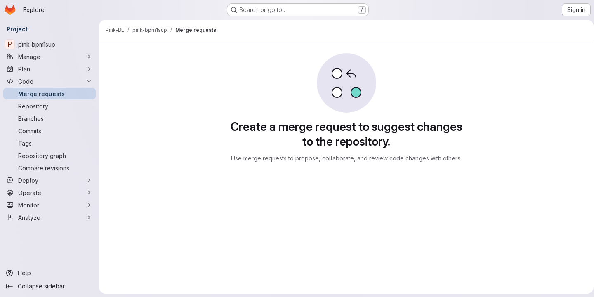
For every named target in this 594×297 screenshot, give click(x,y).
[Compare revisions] (49, 168)
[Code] (49, 81)
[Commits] (49, 131)
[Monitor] (49, 205)
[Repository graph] (49, 155)
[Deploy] (49, 180)
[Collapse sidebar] (49, 286)
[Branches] (49, 118)
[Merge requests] (49, 93)
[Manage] (49, 56)
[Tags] (49, 143)
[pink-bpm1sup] (49, 44)
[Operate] (49, 192)
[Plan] (49, 69)
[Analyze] (49, 217)
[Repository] (49, 106)
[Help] (49, 273)
